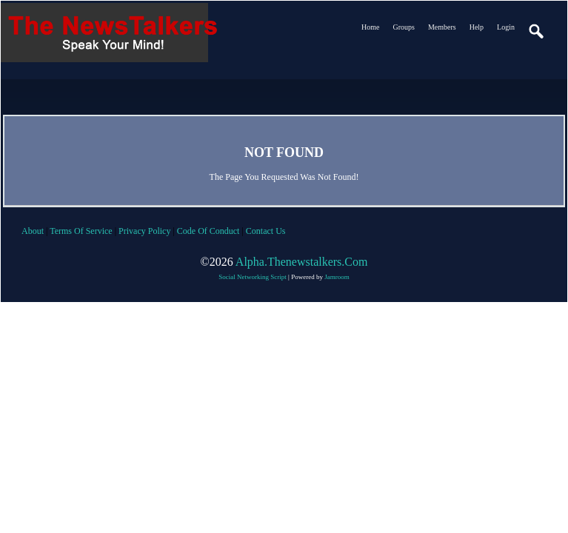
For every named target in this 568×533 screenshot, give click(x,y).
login (506, 27)
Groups (403, 27)
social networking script (252, 277)
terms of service (81, 231)
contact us (266, 231)
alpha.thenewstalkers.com (301, 261)
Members (442, 27)
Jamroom (337, 277)
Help (477, 27)
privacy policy (144, 231)
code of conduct (208, 231)
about (32, 231)
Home (370, 27)
